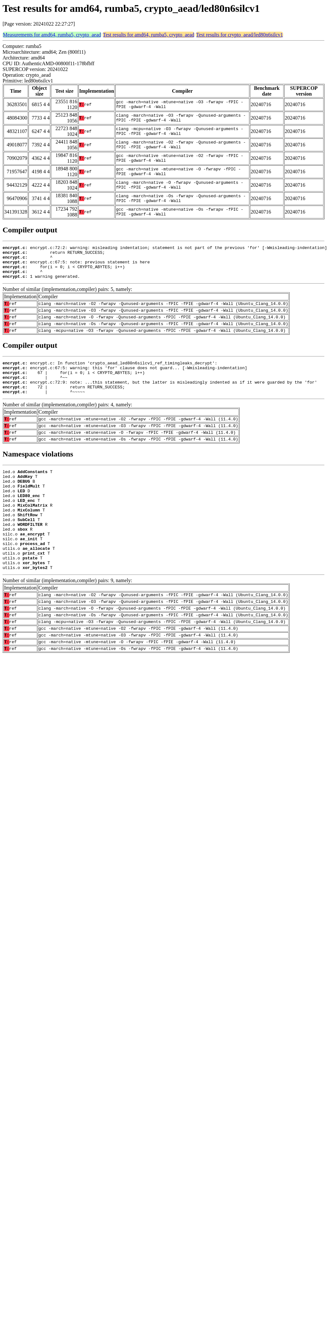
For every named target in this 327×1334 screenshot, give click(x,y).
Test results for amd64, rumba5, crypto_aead (148, 34)
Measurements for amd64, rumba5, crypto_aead (52, 34)
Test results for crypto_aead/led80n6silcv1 (239, 34)
